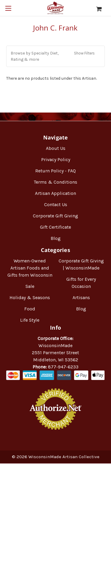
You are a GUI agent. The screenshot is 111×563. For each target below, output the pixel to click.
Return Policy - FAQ (55, 171)
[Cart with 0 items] (102, 9)
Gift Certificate (55, 227)
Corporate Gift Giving (55, 216)
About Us (55, 148)
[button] (55, 56)
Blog (56, 238)
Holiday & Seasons (29, 297)
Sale (29, 286)
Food (29, 309)
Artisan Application (55, 193)
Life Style (29, 320)
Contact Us (55, 204)
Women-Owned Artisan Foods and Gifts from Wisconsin (29, 268)
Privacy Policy (55, 159)
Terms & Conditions (55, 182)
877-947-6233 (63, 367)
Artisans (81, 297)
